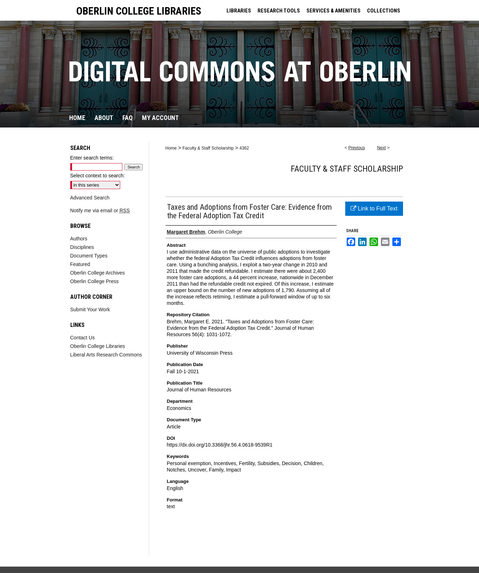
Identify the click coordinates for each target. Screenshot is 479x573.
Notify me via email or (100, 210)
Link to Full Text (374, 208)
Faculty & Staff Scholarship (208, 148)
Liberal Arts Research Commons (106, 355)
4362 (244, 148)
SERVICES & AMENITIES (333, 10)
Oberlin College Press (94, 281)
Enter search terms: (92, 158)
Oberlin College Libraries (97, 346)
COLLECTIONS (383, 10)
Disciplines (82, 247)
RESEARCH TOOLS (279, 10)
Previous (356, 147)
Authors (78, 238)
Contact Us (82, 337)
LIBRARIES (238, 10)
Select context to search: (97, 175)
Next (381, 147)
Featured (80, 264)
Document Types (89, 256)
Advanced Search (90, 197)
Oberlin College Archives (97, 273)
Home (171, 148)
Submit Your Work (90, 309)
